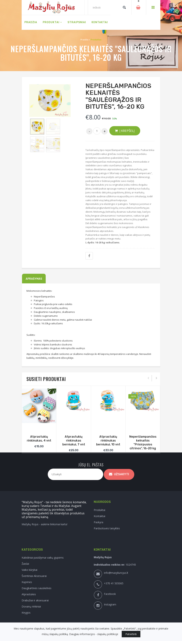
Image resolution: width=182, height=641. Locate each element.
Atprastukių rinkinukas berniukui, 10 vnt (108, 440)
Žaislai (25, 563)
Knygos (26, 612)
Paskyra (98, 522)
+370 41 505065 (113, 583)
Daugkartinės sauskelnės (36, 588)
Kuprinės (27, 582)
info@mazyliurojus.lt (116, 573)
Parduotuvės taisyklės (107, 528)
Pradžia (84, 39)
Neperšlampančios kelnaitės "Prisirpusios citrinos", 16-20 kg (142, 442)
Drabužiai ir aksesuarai (35, 600)
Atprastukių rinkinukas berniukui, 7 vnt (73, 440)
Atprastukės (29, 594)
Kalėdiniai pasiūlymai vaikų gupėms (43, 557)
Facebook (110, 594)
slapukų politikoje (107, 634)
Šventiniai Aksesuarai (34, 576)
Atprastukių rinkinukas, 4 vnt (39, 438)
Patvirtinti (131, 634)
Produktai (99, 510)
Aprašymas (34, 278)
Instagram (110, 604)
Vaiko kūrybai (29, 570)
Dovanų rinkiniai (31, 606)
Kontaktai (99, 516)
